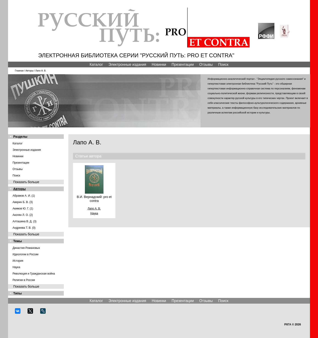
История (18, 260)
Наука (16, 267)
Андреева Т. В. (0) (24, 227)
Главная (19, 70)
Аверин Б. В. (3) (23, 202)
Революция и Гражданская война (34, 273)
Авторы (29, 70)
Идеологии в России (26, 254)
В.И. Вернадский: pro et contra (94, 199)
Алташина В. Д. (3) (24, 221)
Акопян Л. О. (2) (23, 215)
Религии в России (24, 280)
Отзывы (206, 64)
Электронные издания (127, 64)
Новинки (159, 64)
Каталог (96, 64)
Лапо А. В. (94, 208)
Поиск (223, 64)
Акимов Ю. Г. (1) (23, 208)
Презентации (183, 64)
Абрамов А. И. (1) (24, 195)
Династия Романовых (26, 248)
